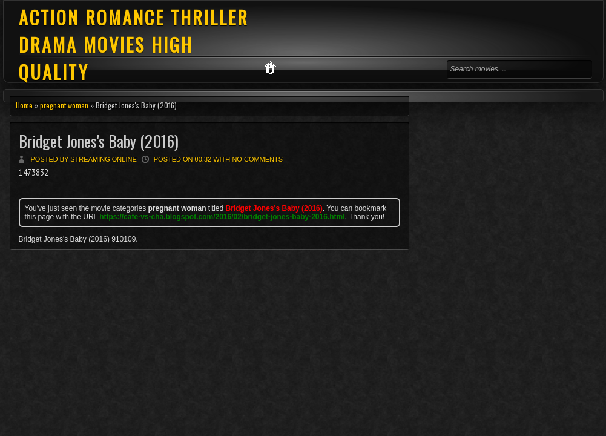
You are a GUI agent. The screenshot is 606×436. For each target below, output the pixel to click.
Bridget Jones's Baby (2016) (99, 141)
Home (24, 105)
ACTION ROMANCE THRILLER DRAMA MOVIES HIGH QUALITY (134, 44)
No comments (257, 159)
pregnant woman (64, 105)
